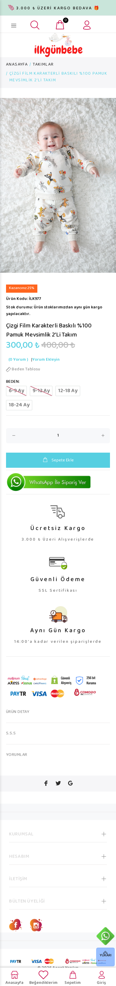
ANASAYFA (17, 64)
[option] (58, 185)
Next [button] (110, 185)
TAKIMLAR (43, 64)
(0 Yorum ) (18, 359)
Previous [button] (5, 185)
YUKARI (105, 955)
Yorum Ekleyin (46, 359)
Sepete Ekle (58, 460)
